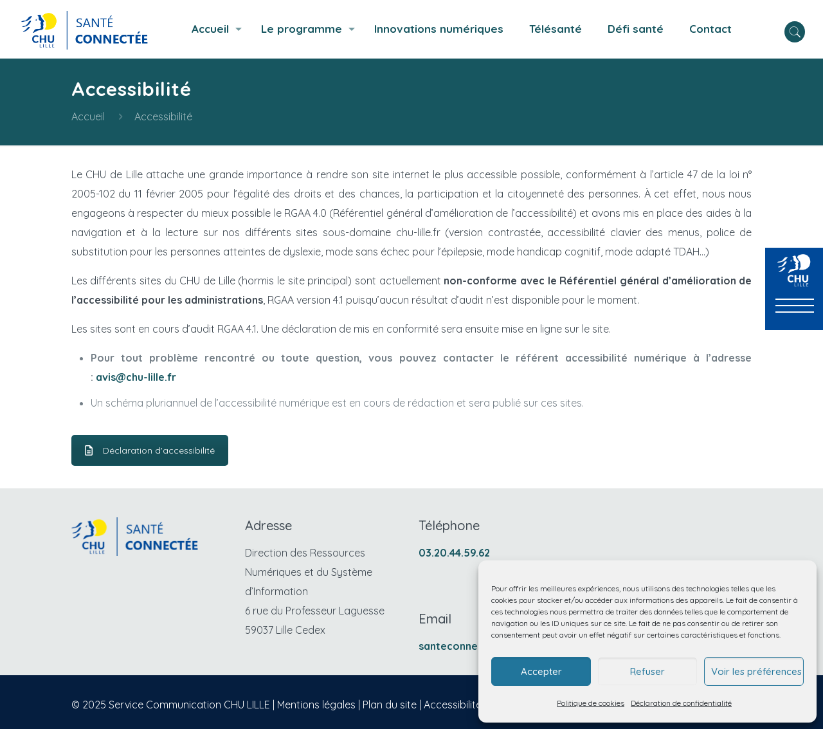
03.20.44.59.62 (454, 552)
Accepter (541, 671)
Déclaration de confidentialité (681, 703)
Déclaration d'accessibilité (150, 450)
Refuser (647, 671)
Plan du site (390, 704)
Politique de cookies (590, 703)
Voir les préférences (756, 671)
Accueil (88, 116)
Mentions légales (316, 704)
